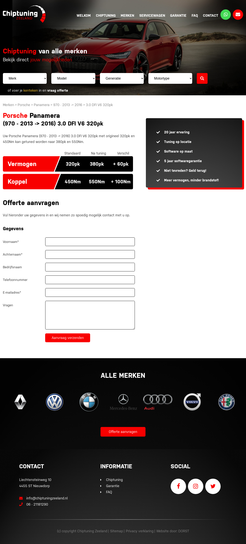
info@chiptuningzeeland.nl (43, 498)
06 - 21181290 (33, 504)
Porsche (24, 105)
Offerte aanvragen (123, 432)
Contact (210, 15)
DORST (183, 531)
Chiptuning (106, 15)
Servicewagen (152, 15)
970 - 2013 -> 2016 (68, 105)
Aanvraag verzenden (68, 338)
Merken (127, 15)
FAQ (195, 15)
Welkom (84, 15)
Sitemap (116, 531)
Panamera (42, 105)
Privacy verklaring (140, 531)
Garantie (178, 15)
